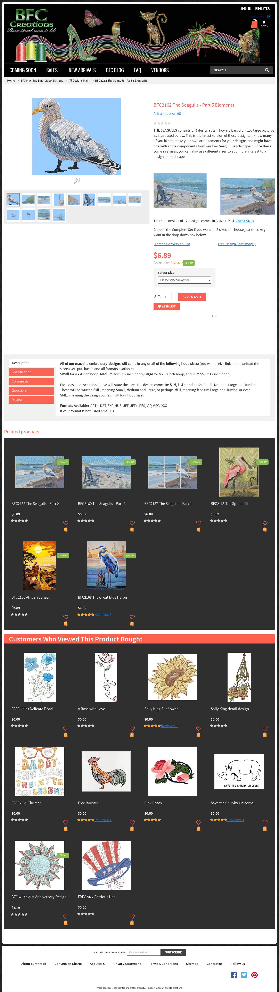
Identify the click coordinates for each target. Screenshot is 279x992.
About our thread (33, 964)
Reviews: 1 (103, 614)
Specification (22, 372)
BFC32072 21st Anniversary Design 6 (38, 899)
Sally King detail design (230, 709)
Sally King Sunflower (161, 709)
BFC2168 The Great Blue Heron (102, 598)
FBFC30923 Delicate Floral (32, 709)
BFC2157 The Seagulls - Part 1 (168, 504)
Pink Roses (153, 803)
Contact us (214, 964)
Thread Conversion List (172, 244)
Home (11, 81)
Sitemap (192, 964)
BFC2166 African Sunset (30, 598)
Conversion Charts (68, 964)
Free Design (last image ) (237, 244)
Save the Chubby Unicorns (232, 803)
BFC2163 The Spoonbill (229, 504)
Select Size (166, 273)
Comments (20, 381)
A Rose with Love (91, 709)
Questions (19, 390)
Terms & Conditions (163, 964)
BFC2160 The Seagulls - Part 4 (101, 504)
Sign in (245, 9)
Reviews (18, 399)
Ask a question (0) (167, 113)
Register (262, 9)
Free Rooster (88, 803)
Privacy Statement (127, 964)
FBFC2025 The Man (26, 803)
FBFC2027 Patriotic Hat (96, 897)
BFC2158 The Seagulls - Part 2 (35, 504)
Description (21, 363)
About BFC (97, 964)
